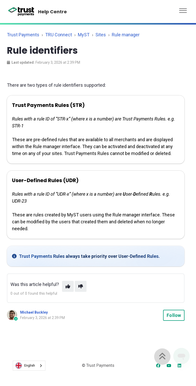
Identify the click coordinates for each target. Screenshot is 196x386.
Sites (100, 34)
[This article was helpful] (68, 286)
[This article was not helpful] (81, 286)
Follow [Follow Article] (174, 315)
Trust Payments (23, 34)
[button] (183, 9)
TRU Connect (58, 34)
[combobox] (29, 366)
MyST (84, 34)
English (25, 365)
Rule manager (126, 34)
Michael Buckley (34, 312)
